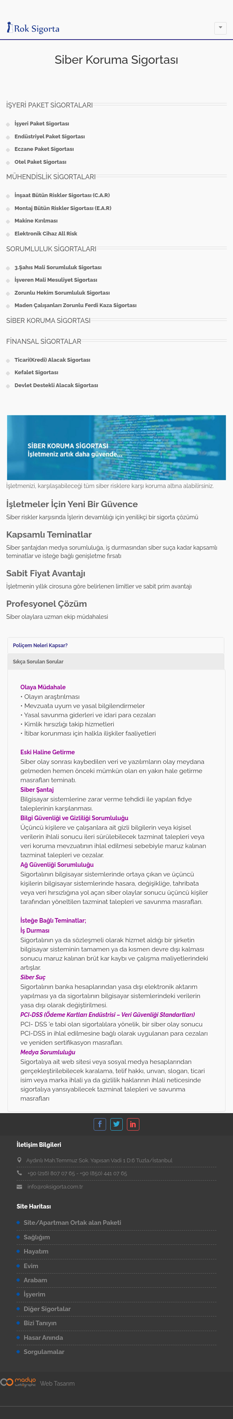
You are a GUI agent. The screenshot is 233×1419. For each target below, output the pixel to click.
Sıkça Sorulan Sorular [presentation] (38, 662)
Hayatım (36, 1251)
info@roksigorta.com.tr (55, 1187)
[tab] (115, 645)
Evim (31, 1266)
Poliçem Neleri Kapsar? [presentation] (40, 645)
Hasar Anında (43, 1337)
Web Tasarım (57, 1383)
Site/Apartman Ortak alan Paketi (72, 1222)
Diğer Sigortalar (47, 1309)
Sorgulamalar (44, 1352)
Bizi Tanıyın (40, 1323)
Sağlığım (37, 1237)
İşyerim (34, 1294)
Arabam (35, 1280)
